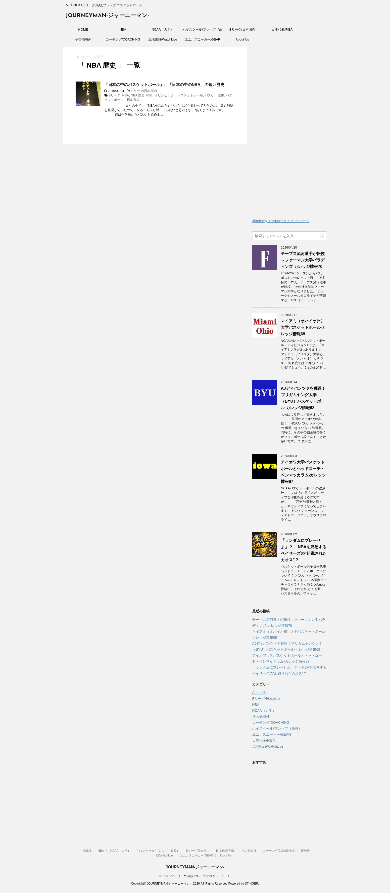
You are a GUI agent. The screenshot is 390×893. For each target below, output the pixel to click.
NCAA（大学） (163, 29)
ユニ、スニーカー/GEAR (202, 39)
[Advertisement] (289, 134)
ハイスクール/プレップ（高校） (202, 31)
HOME (83, 29)
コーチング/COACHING (123, 39)
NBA (123, 29)
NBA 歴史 (138, 95)
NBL (149, 95)
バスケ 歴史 (214, 95)
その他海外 (83, 39)
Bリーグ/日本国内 (242, 29)
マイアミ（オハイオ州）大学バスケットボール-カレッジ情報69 (303, 327)
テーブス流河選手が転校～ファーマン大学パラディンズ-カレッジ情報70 (303, 260)
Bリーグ (115, 95)
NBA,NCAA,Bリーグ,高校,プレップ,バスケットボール (195, 876)
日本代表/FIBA (282, 29)
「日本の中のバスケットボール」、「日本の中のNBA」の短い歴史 (164, 85)
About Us (242, 39)
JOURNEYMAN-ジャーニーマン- (107, 16)
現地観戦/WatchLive (162, 39)
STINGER (251, 883)
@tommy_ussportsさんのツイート (280, 221)
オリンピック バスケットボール (178, 95)
